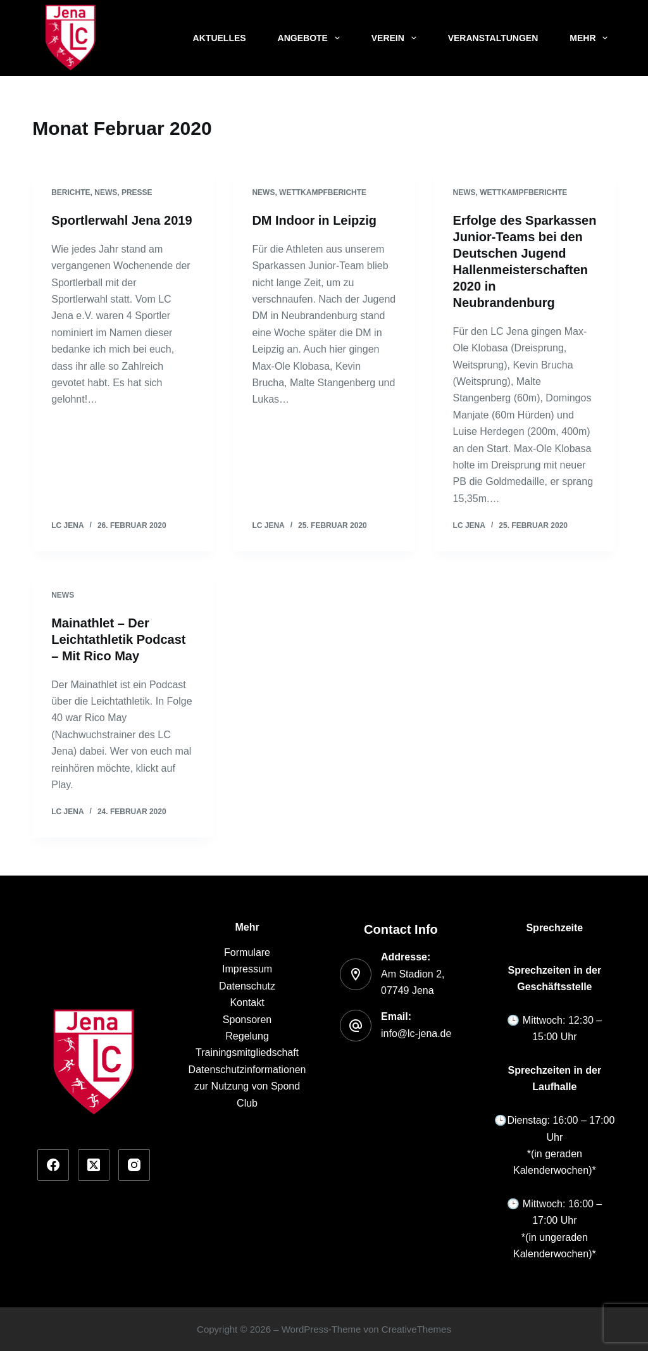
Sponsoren (247, 1019)
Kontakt (247, 1002)
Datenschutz (247, 986)
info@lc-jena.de (416, 1033)
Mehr (591, 38)
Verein (396, 38)
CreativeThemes (416, 1329)
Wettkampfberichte (322, 192)
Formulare (247, 952)
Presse (137, 192)
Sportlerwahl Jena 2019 (121, 220)
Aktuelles (219, 38)
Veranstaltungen (493, 38)
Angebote (311, 38)
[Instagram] (134, 1165)
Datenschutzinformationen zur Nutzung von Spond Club (247, 1086)
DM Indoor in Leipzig (314, 220)
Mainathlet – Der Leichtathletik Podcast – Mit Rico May (118, 639)
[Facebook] (53, 1165)
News (105, 192)
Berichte (70, 192)
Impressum (247, 969)
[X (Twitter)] (93, 1165)
